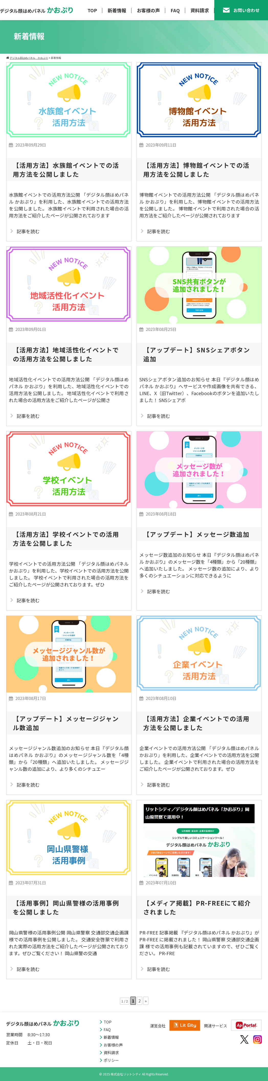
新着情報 (117, 10)
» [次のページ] (146, 1001)
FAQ (175, 10)
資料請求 (200, 10)
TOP (92, 10)
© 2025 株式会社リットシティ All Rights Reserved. (134, 1074)
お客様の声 (148, 10)
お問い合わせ (241, 10)
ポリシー (111, 1060)
